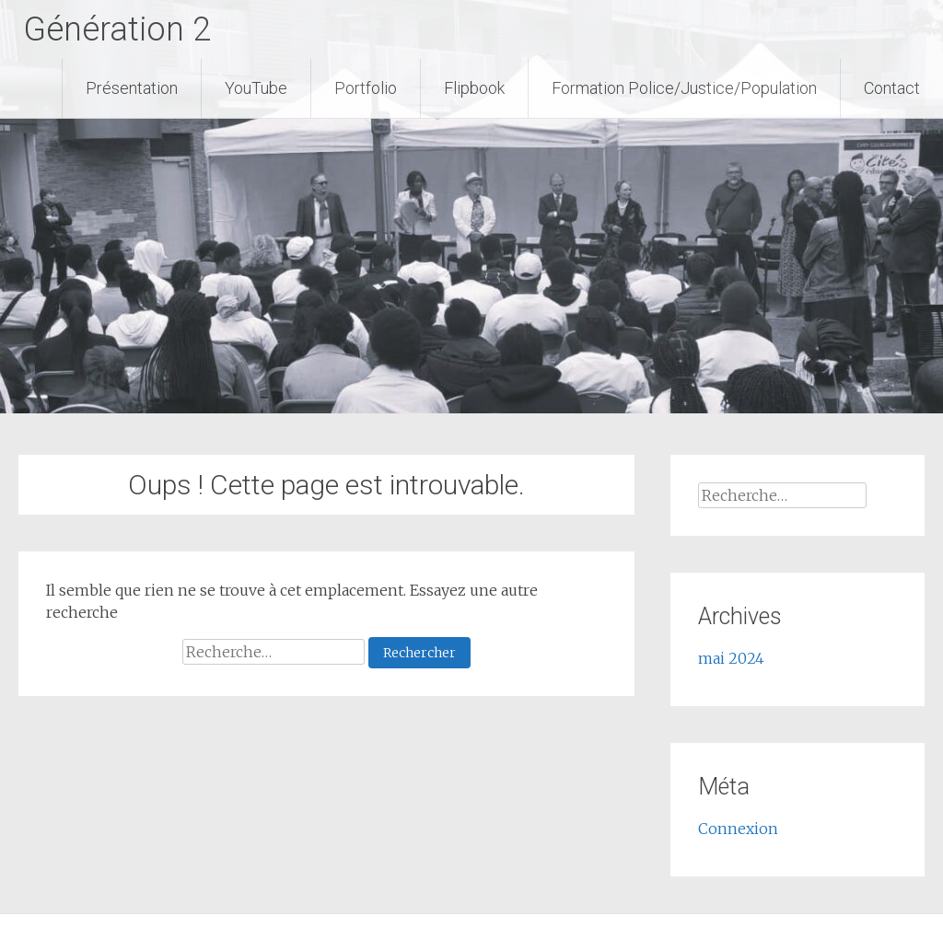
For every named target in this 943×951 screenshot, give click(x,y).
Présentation (132, 88)
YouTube (256, 88)
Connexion (738, 828)
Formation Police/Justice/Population (684, 88)
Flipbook (474, 88)
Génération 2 (117, 29)
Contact (892, 88)
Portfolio (365, 88)
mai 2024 (731, 658)
